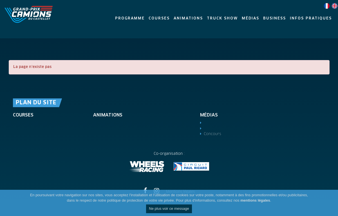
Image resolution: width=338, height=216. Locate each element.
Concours (212, 134)
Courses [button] (159, 18)
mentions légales (255, 200)
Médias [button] (250, 18)
